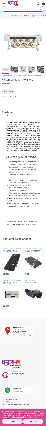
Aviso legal (5, 402)
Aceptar (12, 421)
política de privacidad (28, 417)
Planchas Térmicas (15, 248)
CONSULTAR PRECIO (9, 97)
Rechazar (33, 421)
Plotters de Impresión (31, 16)
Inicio (3, 16)
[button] (42, 23)
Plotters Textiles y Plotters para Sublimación (21, 224)
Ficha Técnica (8, 91)
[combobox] (20, 8)
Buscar (41, 8)
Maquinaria (14, 16)
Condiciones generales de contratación (15, 404)
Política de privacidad (9, 399)
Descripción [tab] (7, 112)
